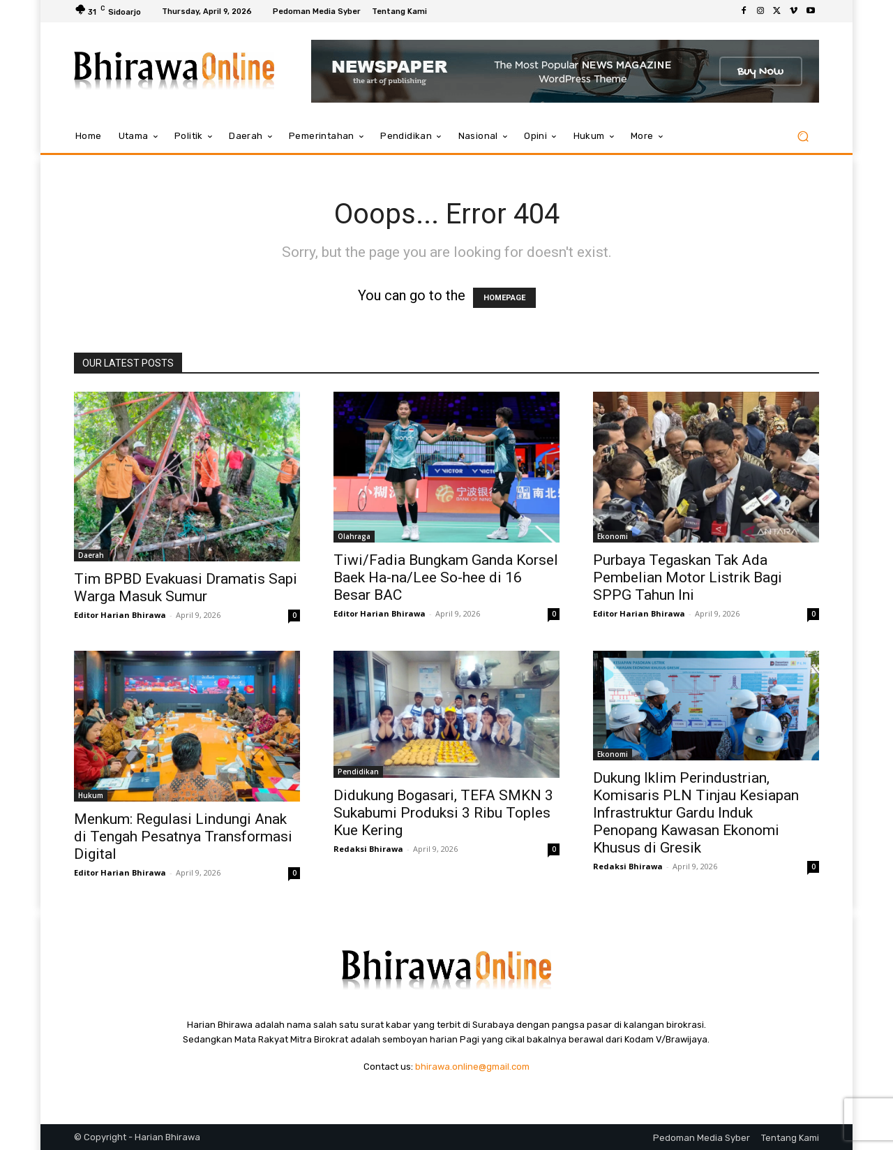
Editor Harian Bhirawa (120, 615)
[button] (802, 136)
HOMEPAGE (504, 297)
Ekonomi (612, 536)
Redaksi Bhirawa (368, 848)
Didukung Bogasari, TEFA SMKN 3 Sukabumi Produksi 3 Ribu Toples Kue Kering (443, 813)
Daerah (91, 555)
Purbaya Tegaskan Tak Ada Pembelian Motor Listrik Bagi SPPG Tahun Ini (687, 577)
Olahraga (354, 536)
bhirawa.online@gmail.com (472, 1066)
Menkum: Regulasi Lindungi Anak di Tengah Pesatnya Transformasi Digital (183, 836)
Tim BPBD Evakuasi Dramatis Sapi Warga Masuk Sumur (185, 587)
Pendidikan (358, 771)
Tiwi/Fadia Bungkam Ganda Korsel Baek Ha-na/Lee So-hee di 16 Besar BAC (445, 577)
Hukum (90, 795)
